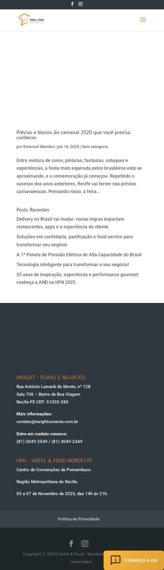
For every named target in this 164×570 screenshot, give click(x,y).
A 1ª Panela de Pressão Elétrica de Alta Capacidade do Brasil (79, 254)
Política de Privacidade (79, 519)
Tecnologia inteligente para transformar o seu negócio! (73, 264)
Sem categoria (95, 146)
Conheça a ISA (134, 560)
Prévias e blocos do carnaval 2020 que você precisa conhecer (73, 135)
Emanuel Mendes (39, 146)
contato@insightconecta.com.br (47, 421)
